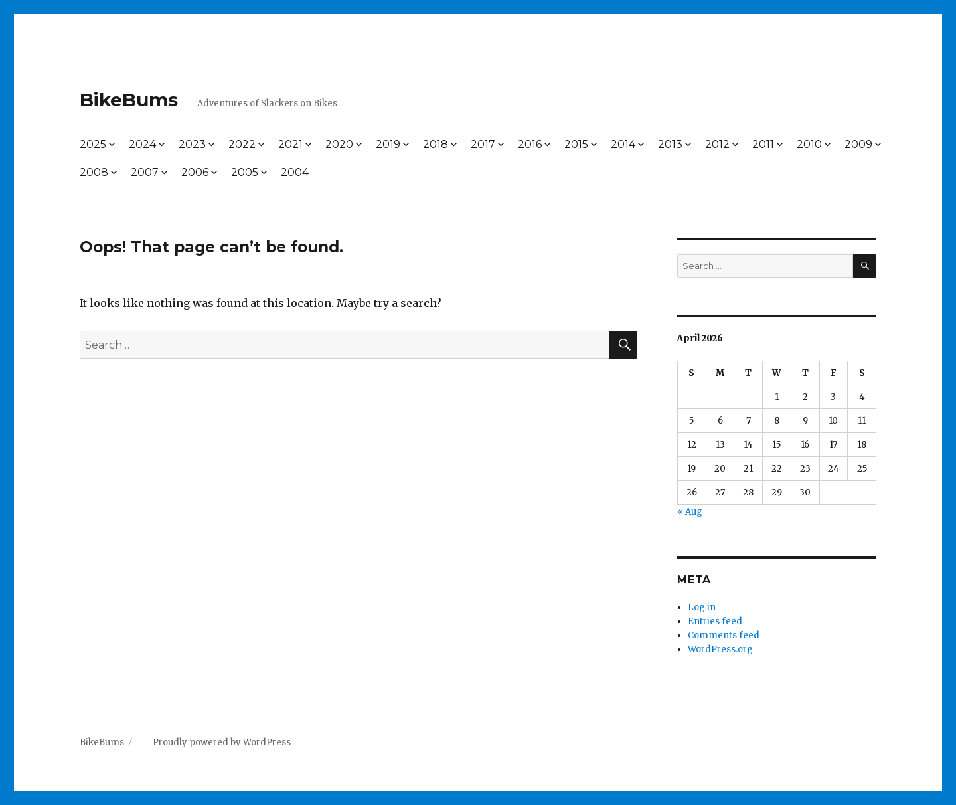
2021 (290, 144)
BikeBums (129, 99)
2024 (142, 144)
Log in (702, 607)
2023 (192, 144)
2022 (242, 144)
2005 (244, 172)
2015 (576, 144)
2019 (388, 144)
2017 (483, 144)
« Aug (689, 511)
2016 (530, 144)
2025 (93, 144)
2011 (763, 144)
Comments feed (723, 635)
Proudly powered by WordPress (222, 742)
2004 (295, 172)
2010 (809, 144)
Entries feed (715, 621)
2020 (339, 144)
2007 (145, 172)
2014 (623, 144)
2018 (435, 144)
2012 (717, 144)
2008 (94, 172)
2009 (858, 144)
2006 (194, 172)
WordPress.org (720, 649)
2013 (670, 144)
